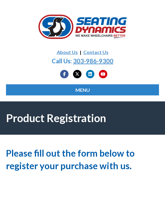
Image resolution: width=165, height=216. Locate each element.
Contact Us (95, 52)
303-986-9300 (93, 60)
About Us (67, 52)
